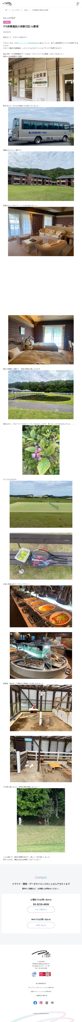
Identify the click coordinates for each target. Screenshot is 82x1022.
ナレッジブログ (16, 10)
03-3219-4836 (41, 904)
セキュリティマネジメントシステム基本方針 (41, 987)
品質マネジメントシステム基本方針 (41, 991)
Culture (26, 10)
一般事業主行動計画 (41, 995)
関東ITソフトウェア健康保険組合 (26, 43)
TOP (6, 10)
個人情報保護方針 (41, 983)
